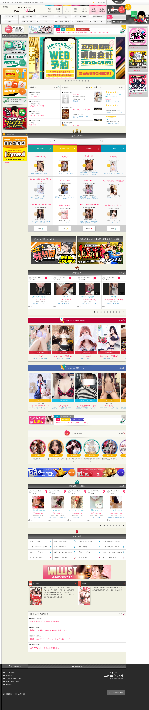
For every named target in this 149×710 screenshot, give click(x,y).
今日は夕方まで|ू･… (38, 510)
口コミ (45, 21)
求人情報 (80, 21)
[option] (77, 58)
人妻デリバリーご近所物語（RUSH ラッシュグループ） (63, 408)
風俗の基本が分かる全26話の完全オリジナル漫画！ (100, 239)
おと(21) (40, 356)
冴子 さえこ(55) (65, 180)
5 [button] (77, 81)
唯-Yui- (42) (108, 99)
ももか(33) (76, 125)
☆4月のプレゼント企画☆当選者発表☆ (44, 621)
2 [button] (68, 81)
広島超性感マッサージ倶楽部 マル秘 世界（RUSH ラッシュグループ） (82, 32)
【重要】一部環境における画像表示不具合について (48, 630)
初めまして (109, 119)
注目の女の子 (97, 17)
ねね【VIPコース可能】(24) (109, 356)
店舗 (109, 17)
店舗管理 (9, 694)
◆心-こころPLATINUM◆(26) (89, 204)
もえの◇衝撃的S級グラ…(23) (86, 406)
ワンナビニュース (98, 21)
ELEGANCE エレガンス (64, 222)
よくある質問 (10, 672)
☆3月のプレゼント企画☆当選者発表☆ (44, 648)
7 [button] (82, 81)
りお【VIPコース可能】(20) (113, 205)
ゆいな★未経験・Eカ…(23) (114, 300)
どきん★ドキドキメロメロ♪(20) (40, 204)
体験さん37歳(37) (64, 205)
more (121, 320)
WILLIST (36, 583)
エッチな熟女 (38, 517)
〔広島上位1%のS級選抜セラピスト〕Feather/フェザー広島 (86, 408)
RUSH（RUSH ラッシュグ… (89, 303)
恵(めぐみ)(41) (77, 513)
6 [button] (79, 81)
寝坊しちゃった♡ (96, 510)
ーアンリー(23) (40, 300)
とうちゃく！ (57, 510)
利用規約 (9, 684)
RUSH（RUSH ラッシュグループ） (40, 173)
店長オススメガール (27, 21)
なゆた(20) (76, 94)
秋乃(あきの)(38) (96, 513)
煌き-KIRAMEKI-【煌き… (65, 303)
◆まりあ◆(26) (89, 180)
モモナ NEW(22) (65, 300)
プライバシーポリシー (13, 678)
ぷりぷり (65, 297)
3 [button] (71, 81)
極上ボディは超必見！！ (89, 297)
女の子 (109, 21)
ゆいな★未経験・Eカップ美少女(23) (40, 180)
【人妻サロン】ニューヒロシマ (113, 101)
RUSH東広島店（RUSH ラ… (40, 303)
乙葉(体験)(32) (64, 157)
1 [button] (65, 81)
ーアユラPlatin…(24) (89, 300)
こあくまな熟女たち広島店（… (57, 517)
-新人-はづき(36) (63, 406)
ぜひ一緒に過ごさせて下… (40, 297)
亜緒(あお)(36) (38, 513)
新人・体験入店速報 (62, 21)
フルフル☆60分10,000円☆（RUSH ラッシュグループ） (40, 197)
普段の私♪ (114, 297)
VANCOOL (32, 125)
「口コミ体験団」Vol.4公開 (43, 239)
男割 (9, 21)
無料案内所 (10, 134)
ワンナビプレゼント (122, 9)
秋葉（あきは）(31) (116, 513)
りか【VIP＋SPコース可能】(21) (113, 181)
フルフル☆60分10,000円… (114, 303)
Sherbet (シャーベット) (113, 197)
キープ (101, 2)
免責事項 (9, 675)
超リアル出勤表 (27, 17)
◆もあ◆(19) (89, 156)
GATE (84, 583)
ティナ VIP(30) (86, 356)
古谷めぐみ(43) (57, 513)
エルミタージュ (34, 96)
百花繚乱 (75, 101)
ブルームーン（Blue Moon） (40, 358)
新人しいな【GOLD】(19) (81, 109)
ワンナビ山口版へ (117, 692)
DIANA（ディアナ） (86, 358)
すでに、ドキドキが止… (77, 510)
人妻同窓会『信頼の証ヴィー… (116, 517)
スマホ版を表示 (16, 666)
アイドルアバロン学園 (36, 115)
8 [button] (85, 81)
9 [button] (88, 81)
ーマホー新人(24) (40, 157)
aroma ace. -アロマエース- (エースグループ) (72, 422)
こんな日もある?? (116, 510)
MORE (56, 87)
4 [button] (74, 81)
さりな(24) (113, 157)
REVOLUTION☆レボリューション (113, 173)
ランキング (9, 17)
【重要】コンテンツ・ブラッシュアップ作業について (49, 639)
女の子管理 (21, 694)
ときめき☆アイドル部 (36, 106)
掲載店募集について (12, 681)
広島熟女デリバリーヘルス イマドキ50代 (64, 197)
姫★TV (45, 17)
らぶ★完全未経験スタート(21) (40, 406)
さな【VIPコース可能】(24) (63, 356)
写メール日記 (62, 17)
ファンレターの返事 (80, 17)
